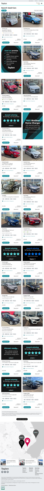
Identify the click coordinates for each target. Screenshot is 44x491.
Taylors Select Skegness (9, 103)
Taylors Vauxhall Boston (30, 36)
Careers (24, 470)
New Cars (37, 469)
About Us (24, 469)
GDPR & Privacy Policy (12, 485)
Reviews (38, 3)
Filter (4, 10)
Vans (36, 472)
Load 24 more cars (22, 419)
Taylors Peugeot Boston (9, 302)
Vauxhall (31, 470)
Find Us (36, 0)
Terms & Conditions (4, 485)
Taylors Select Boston (8, 37)
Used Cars (37, 470)
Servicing (37, 474)
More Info (16, 42)
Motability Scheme (39, 473)
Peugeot (31, 469)
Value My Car (31, 0)
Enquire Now (6, 42)
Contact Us (41, 0)
